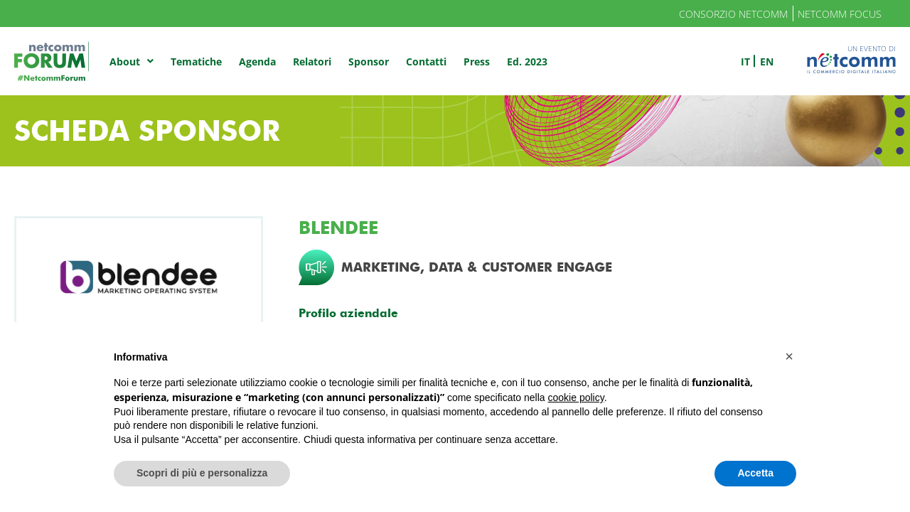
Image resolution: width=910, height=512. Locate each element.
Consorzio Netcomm (733, 14)
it (745, 61)
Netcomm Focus (840, 14)
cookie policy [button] (576, 397)
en (767, 61)
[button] (789, 356)
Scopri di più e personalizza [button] (201, 473)
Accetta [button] (755, 473)
